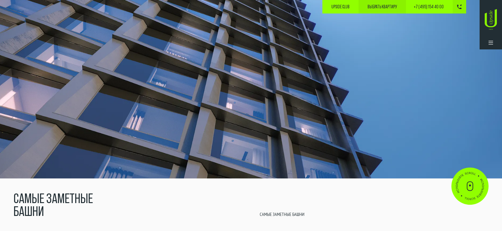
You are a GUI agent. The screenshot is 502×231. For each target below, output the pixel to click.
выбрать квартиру (382, 6)
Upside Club (340, 6)
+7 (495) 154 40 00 (429, 6)
